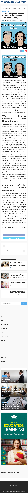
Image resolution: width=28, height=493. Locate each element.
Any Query (11, 485)
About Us (17, 485)
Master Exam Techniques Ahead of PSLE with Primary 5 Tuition (18, 274)
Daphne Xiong (13, 268)
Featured (3, 340)
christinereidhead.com (7, 229)
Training (3, 361)
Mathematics (4, 353)
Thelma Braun (14, 277)
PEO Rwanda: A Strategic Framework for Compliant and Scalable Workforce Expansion (17, 264)
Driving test (4, 328)
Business (3, 316)
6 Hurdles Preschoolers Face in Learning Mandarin (17, 283)
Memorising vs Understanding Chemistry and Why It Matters (17, 292)
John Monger (7, 20)
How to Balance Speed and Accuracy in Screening (13, 378)
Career (2, 320)
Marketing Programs (6, 349)
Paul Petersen (7, 381)
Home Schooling (5, 345)
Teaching (3, 357)
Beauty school (5, 312)
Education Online (5, 336)
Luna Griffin (14, 286)
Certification (4, 324)
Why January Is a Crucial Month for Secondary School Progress (12, 405)
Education (5, 11)
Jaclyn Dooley (12, 296)
